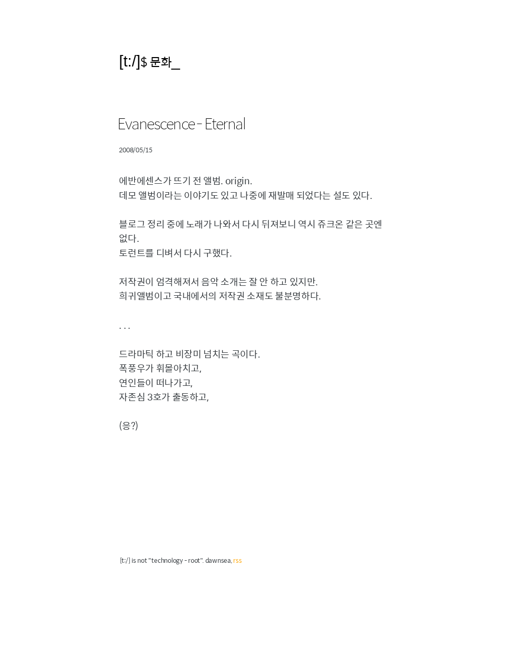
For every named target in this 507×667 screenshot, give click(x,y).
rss (237, 560)
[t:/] (129, 61)
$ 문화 (155, 61)
